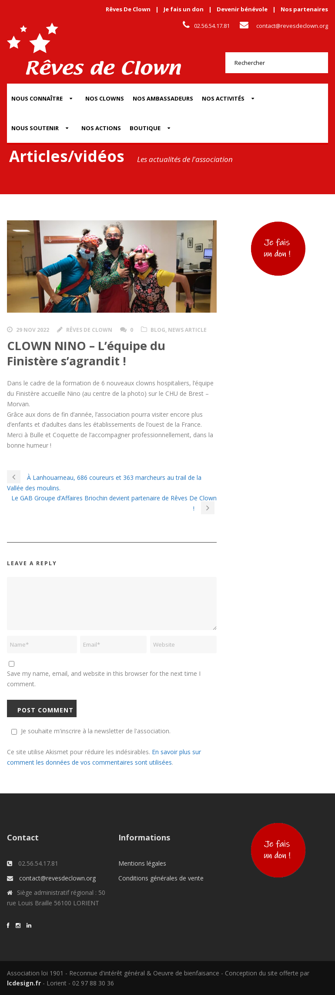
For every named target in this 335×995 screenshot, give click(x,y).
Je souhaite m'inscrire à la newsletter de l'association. (90, 731)
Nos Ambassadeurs (163, 98)
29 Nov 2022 (32, 330)
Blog (158, 330)
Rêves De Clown (128, 9)
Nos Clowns (104, 98)
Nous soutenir (35, 128)
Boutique (145, 128)
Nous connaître (37, 98)
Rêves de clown (89, 330)
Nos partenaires (304, 9)
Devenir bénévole (242, 9)
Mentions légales (142, 863)
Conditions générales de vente (161, 878)
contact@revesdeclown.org (292, 26)
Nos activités (223, 98)
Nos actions (101, 128)
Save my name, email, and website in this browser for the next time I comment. (104, 678)
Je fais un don (184, 9)
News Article (187, 330)
